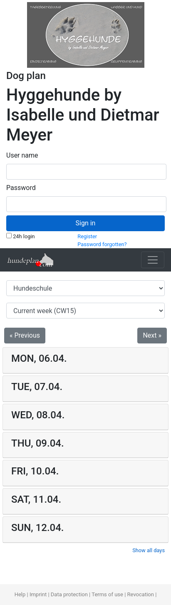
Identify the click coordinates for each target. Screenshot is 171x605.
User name (22, 155)
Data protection (69, 594)
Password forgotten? (101, 244)
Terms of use (107, 594)
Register (87, 236)
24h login (20, 236)
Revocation (140, 594)
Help (20, 594)
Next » (152, 335)
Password (21, 188)
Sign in (86, 223)
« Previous (25, 335)
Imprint (38, 594)
